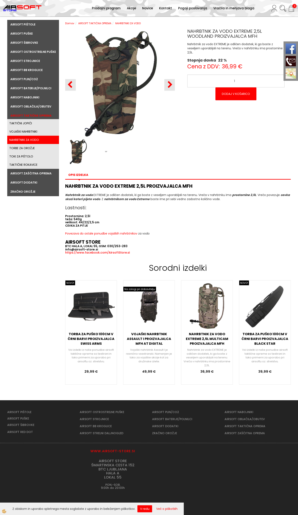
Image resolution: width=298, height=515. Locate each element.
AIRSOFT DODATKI (165, 426)
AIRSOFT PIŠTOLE (19, 412)
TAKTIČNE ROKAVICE (23, 165)
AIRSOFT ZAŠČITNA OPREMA (245, 433)
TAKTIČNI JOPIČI (20, 123)
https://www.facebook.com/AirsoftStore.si (97, 252)
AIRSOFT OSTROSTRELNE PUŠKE (102, 412)
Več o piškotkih (167, 509)
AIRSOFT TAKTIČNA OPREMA (94, 23)
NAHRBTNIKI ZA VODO (24, 140)
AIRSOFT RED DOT (20, 432)
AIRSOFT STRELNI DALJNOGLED (101, 433)
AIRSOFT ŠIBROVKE (20, 425)
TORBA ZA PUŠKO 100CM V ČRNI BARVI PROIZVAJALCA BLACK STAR (265, 339)
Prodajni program (106, 8)
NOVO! (70, 283)
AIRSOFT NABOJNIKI (239, 412)
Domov (69, 23)
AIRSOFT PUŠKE (18, 418)
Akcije (131, 8)
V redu (144, 509)
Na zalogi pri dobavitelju (139, 289)
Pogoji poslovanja (192, 8)
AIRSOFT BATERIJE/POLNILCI (172, 419)
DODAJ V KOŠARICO (236, 94)
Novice (147, 8)
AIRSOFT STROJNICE (94, 419)
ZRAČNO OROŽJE (164, 433)
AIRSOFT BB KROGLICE (96, 426)
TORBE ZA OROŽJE (22, 148)
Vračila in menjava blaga (233, 8)
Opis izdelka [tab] (78, 175)
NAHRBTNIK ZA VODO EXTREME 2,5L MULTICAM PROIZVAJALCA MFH (207, 339)
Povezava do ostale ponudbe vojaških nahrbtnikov (101, 233)
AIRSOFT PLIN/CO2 (165, 412)
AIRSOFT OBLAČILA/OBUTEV (245, 419)
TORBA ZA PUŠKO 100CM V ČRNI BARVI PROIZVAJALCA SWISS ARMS (91, 339)
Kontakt (165, 8)
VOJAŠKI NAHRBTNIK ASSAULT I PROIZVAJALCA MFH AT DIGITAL (149, 339)
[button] (169, 85)
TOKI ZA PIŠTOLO (21, 156)
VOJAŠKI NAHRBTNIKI (23, 131)
